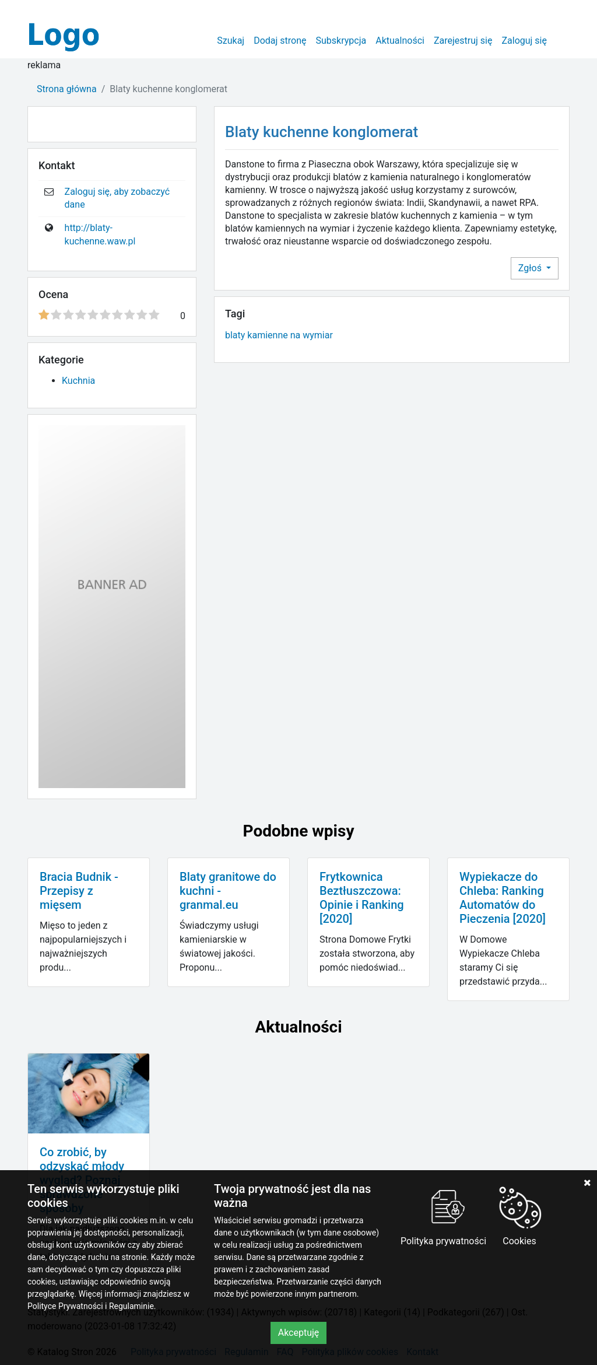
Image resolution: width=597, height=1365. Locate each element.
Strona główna (67, 88)
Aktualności (399, 40)
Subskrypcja (341, 40)
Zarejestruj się (463, 40)
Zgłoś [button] (531, 268)
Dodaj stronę (280, 40)
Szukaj (230, 40)
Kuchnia (78, 380)
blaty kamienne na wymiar (279, 335)
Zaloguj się (524, 40)
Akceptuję (298, 1332)
